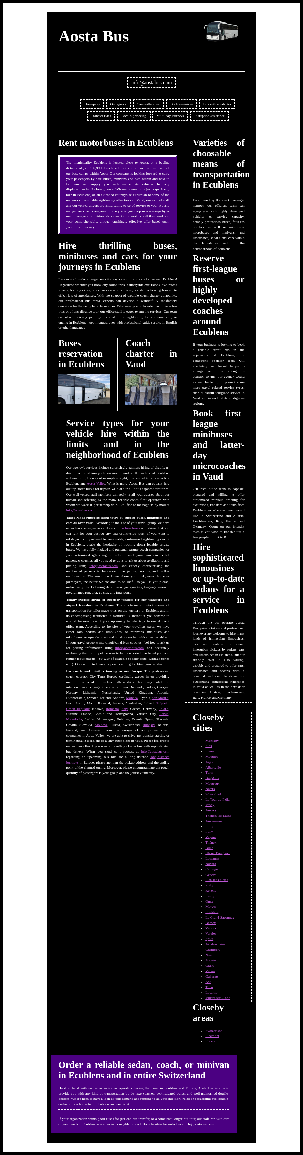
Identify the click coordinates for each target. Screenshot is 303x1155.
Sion (208, 746)
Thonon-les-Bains (218, 815)
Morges (210, 906)
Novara (210, 864)
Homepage (92, 104)
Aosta (104, 173)
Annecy (211, 810)
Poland (163, 709)
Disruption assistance (209, 116)
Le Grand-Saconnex (219, 917)
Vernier (210, 933)
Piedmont (212, 1036)
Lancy (209, 896)
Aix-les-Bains (215, 944)
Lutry (209, 826)
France (210, 1041)
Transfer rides (101, 116)
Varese (210, 971)
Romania (112, 709)
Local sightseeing (133, 116)
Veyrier (210, 837)
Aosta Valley (96, 483)
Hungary (149, 725)
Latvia (164, 714)
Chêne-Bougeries (217, 853)
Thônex (210, 842)
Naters (210, 789)
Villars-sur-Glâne (217, 998)
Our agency (118, 104)
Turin (209, 772)
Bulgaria (162, 703)
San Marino (160, 698)
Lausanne (212, 858)
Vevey (209, 805)
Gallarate (211, 976)
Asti (208, 982)
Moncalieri (213, 794)
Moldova (101, 725)
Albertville (213, 767)
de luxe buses (130, 528)
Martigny (212, 740)
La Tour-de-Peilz (217, 799)
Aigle (209, 762)
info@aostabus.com (151, 82)
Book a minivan (181, 104)
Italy (125, 709)
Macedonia (74, 719)
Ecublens (211, 912)
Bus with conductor (217, 104)
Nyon (209, 955)
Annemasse (213, 821)
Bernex (210, 923)
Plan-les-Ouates (216, 880)
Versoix (210, 928)
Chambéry (212, 949)
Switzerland (213, 1030)
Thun (209, 987)
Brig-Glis (212, 778)
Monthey (211, 756)
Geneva (210, 874)
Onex (209, 901)
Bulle (209, 848)
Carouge (211, 869)
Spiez (209, 939)
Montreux (212, 783)
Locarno (211, 992)
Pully (209, 831)
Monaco (132, 698)
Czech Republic (78, 709)
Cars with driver (148, 104)
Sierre (209, 751)
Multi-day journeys (170, 116)
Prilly (209, 885)
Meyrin (210, 960)
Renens (210, 890)
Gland (209, 965)
